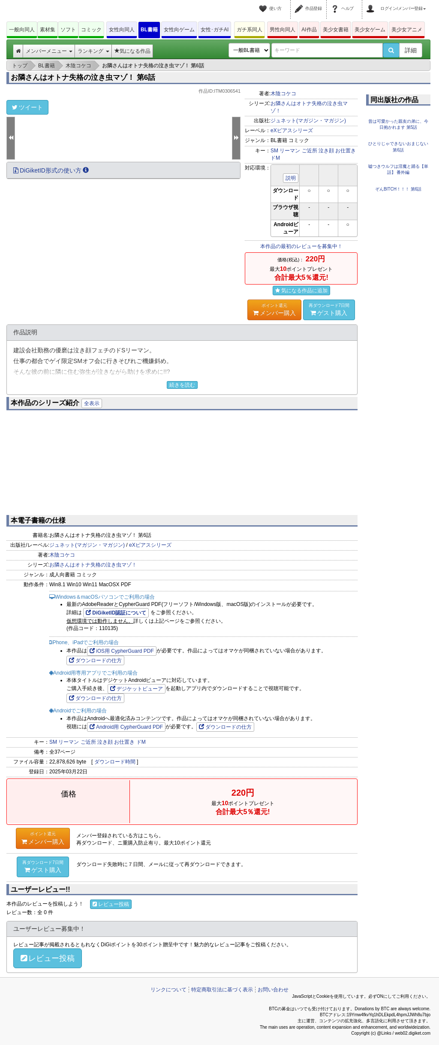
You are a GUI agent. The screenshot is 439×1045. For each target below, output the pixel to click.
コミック (91, 30)
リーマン (290, 151)
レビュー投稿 (111, 904)
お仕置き (345, 151)
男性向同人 (282, 30)
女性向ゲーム (179, 30)
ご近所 (309, 151)
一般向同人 (22, 30)
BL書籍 (149, 30)
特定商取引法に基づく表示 (222, 990)
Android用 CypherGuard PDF (126, 727)
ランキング (93, 51)
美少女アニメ (406, 30)
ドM (275, 158)
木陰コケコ (283, 94)
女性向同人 (122, 30)
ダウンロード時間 (114, 762)
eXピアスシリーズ (292, 130)
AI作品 (308, 30)
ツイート (27, 107)
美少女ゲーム (370, 30)
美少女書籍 (336, 30)
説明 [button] (291, 178)
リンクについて (168, 990)
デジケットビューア (136, 689)
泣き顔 (326, 151)
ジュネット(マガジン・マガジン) (308, 121)
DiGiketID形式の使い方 (51, 170)
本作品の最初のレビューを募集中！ (301, 246)
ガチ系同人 (249, 30)
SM (274, 151)
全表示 (91, 403)
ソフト (68, 30)
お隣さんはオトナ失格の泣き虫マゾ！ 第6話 (83, 77)
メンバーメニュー (49, 51)
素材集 (47, 30)
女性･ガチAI (215, 30)
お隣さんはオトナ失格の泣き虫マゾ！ (93, 565)
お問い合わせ (273, 990)
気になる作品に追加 (301, 291)
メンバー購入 (274, 309)
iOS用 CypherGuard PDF (122, 651)
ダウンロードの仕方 (95, 660)
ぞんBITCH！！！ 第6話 (398, 189)
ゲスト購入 (329, 309)
